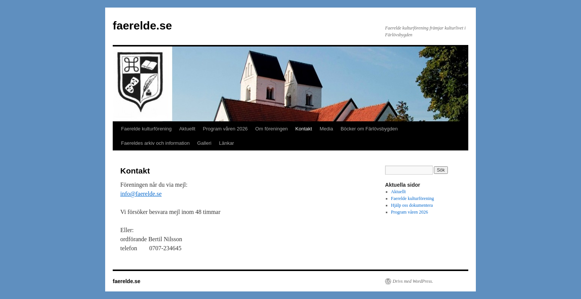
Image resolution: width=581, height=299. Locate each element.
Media (326, 129)
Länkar (226, 143)
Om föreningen (271, 129)
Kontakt (303, 129)
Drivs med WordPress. (413, 281)
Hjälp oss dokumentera (412, 205)
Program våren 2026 (225, 129)
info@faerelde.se (141, 194)
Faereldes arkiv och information (155, 143)
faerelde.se (142, 25)
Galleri (204, 143)
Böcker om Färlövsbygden (369, 129)
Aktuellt (187, 129)
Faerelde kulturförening (146, 129)
